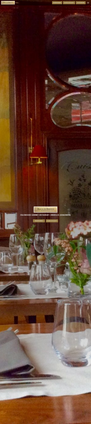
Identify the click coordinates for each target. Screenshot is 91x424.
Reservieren (57, 2)
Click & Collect (69, 2)
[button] (88, 2)
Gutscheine (80, 2)
